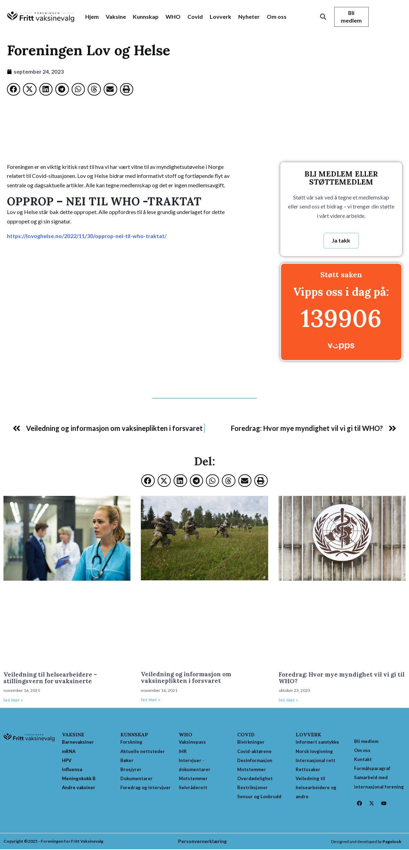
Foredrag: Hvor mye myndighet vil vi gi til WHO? (341, 678)
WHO (173, 16)
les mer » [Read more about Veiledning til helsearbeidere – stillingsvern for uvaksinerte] (13, 700)
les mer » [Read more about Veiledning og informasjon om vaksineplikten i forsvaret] (150, 700)
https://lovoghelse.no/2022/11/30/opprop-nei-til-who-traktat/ (88, 235)
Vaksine (116, 16)
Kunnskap (146, 16)
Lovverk (220, 16)
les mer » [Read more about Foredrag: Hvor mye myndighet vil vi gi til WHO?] (288, 700)
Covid (195, 16)
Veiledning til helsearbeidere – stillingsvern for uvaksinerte (50, 678)
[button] (323, 17)
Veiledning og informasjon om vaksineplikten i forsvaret (186, 678)
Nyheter (249, 16)
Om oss (277, 16)
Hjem (92, 16)
